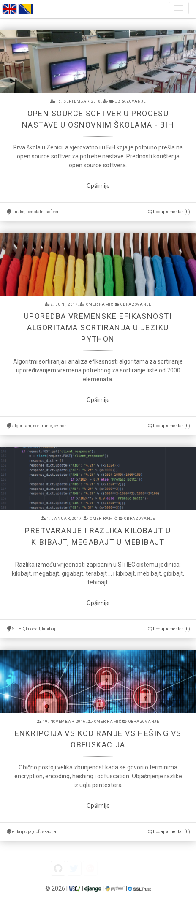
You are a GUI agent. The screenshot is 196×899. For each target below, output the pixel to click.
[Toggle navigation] (179, 8)
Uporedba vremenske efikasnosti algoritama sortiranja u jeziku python (98, 327)
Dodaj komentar (168, 211)
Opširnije (98, 185)
